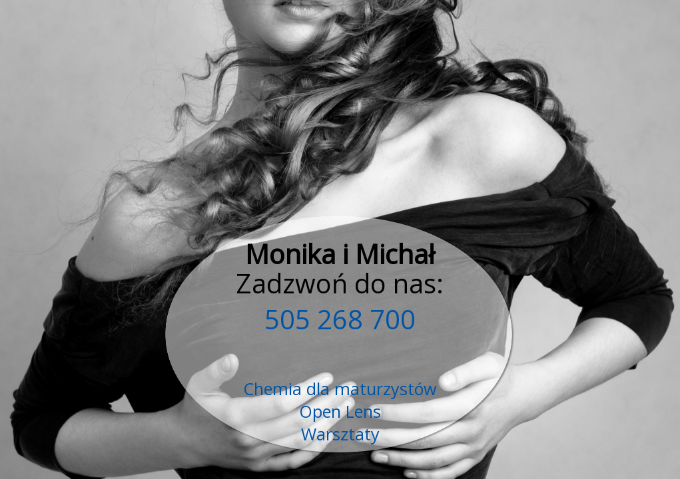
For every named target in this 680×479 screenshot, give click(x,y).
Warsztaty (340, 433)
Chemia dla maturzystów (340, 388)
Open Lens (340, 411)
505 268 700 (340, 319)
